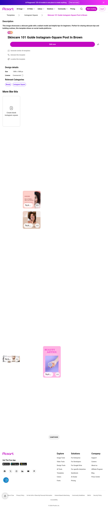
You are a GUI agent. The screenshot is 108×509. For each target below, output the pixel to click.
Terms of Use (10, 495)
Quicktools (74, 473)
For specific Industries (78, 469)
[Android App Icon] (15, 465)
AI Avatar (74, 477)
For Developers (76, 461)
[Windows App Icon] (23, 465)
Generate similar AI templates (20, 51)
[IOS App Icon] (6, 465)
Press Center (95, 477)
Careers (94, 461)
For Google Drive (76, 465)
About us (94, 465)
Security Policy (97, 495)
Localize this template (18, 59)
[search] (81, 8)
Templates (60, 473)
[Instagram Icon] (16, 471)
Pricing (73, 480)
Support (94, 458)
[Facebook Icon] (5, 471)
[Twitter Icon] (10, 471)
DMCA (89, 495)
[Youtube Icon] (28, 471)
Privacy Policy (20, 495)
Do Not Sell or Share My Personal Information (39, 495)
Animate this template (18, 55)
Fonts (59, 480)
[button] (20, 9)
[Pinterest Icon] (34, 471)
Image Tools (61, 458)
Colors (59, 477)
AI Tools (59, 469)
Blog (92, 473)
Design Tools (61, 465)
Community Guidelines (78, 495)
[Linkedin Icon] (22, 471)
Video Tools (61, 461)
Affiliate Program (97, 469)
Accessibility (53, 500)
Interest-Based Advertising (62, 495)
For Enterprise (75, 458)
